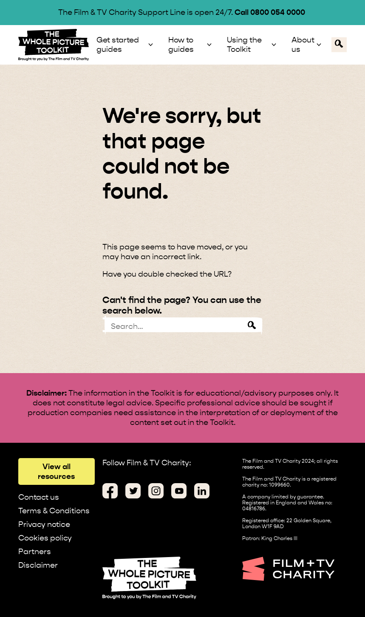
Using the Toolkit (244, 44)
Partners (34, 551)
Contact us (38, 497)
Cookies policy (45, 538)
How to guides (181, 44)
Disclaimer (38, 565)
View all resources (56, 471)
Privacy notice (44, 524)
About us (302, 44)
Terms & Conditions (54, 510)
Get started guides (117, 44)
